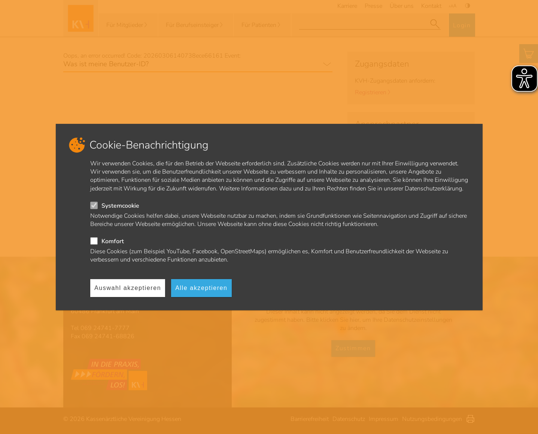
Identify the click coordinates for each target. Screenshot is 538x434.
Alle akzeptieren (201, 288)
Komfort (112, 241)
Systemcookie (120, 206)
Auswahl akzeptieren (127, 288)
